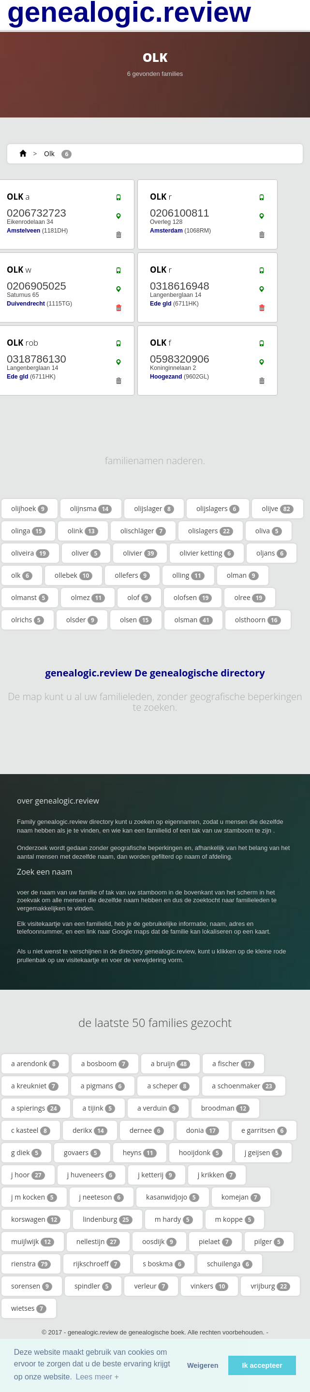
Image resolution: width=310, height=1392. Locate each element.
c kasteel (30, 1130)
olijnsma (91, 508)
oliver (86, 553)
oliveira (30, 553)
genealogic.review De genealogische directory (155, 673)
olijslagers (217, 508)
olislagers (210, 531)
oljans (271, 553)
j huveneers (91, 1175)
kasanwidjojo (172, 1197)
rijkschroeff (96, 1264)
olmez (88, 597)
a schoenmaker (243, 1086)
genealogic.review (129, 12)
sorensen (31, 1286)
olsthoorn (258, 620)
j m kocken (34, 1197)
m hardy (174, 1219)
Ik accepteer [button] (262, 1365)
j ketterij (157, 1175)
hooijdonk (200, 1153)
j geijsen (263, 1153)
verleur (151, 1286)
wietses (28, 1308)
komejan (241, 1197)
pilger (269, 1241)
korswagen (35, 1219)
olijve (277, 508)
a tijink (99, 1108)
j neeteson (101, 1197)
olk (21, 575)
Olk (49, 153)
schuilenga (229, 1264)
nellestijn (98, 1241)
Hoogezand (166, 376)
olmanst (29, 597)
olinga (28, 531)
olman (243, 575)
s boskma (164, 1264)
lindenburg (108, 1219)
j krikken (217, 1175)
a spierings (35, 1108)
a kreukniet (35, 1086)
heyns (140, 1153)
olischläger (143, 531)
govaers (82, 1153)
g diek (26, 1153)
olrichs (27, 620)
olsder (82, 620)
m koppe (235, 1219)
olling (188, 575)
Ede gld (161, 303)
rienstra (31, 1264)
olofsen (193, 597)
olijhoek (29, 508)
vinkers (209, 1286)
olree (250, 597)
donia (202, 1130)
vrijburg (270, 1286)
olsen (136, 620)
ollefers (132, 575)
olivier (140, 553)
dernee (147, 1130)
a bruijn (170, 1064)
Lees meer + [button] (97, 1377)
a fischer (233, 1064)
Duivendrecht (26, 303)
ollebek (74, 575)
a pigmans (103, 1086)
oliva (268, 531)
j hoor (28, 1175)
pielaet (215, 1241)
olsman (193, 620)
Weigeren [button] (203, 1365)
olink (83, 531)
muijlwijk (32, 1241)
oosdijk (159, 1241)
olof (139, 597)
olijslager (154, 508)
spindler (93, 1286)
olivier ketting (206, 553)
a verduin (158, 1108)
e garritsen (264, 1130)
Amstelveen (23, 230)
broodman (225, 1108)
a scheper (168, 1086)
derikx (90, 1130)
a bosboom (105, 1064)
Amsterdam (166, 230)
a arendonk (35, 1064)
